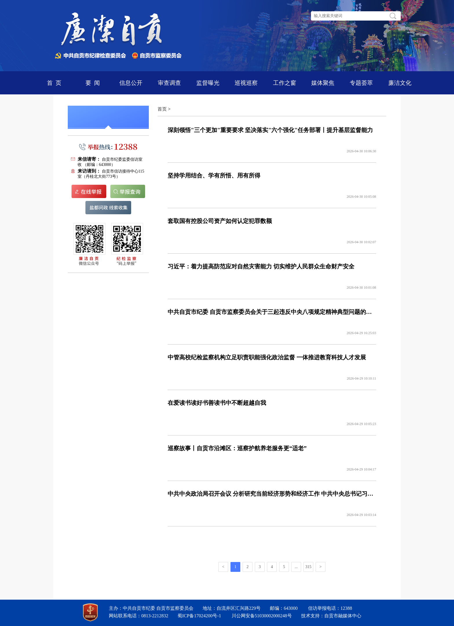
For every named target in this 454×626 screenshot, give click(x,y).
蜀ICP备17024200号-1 (199, 615)
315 (308, 567)
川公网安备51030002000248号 (262, 615)
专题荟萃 (361, 83)
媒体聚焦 (322, 83)
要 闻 (92, 83)
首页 (162, 109)
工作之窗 (284, 83)
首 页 (54, 83)
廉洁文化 (399, 83)
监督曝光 (207, 83)
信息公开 (130, 83)
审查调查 (169, 83)
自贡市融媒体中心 (342, 615)
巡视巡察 (246, 83)
